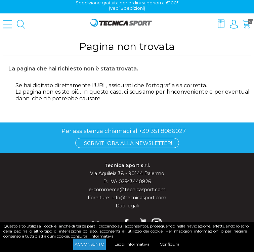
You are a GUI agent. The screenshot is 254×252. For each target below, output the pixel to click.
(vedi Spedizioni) (127, 8)
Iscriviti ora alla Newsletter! (127, 143)
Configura (169, 244)
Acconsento (89, 244)
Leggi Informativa (132, 244)
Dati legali (127, 206)
